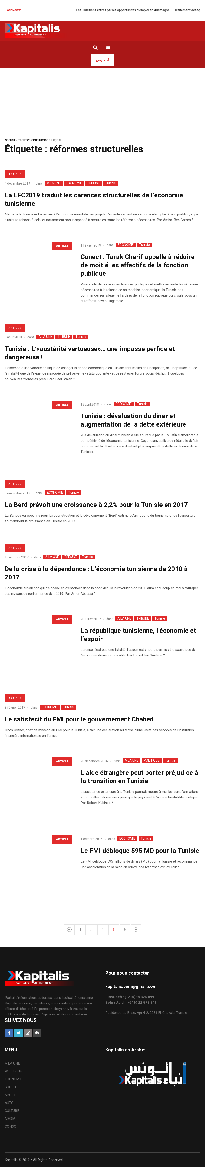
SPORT (10, 1094)
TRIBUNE (93, 183)
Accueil (10, 139)
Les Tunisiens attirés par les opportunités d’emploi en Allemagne (133, 10)
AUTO (9, 1102)
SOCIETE (12, 1087)
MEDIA (10, 1118)
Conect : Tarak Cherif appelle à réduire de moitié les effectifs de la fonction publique (138, 265)
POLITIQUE (151, 760)
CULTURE (12, 1110)
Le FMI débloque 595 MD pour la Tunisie (140, 851)
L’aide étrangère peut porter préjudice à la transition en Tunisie (139, 777)
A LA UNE (54, 183)
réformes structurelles (33, 139)
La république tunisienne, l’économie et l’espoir (138, 635)
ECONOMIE (74, 183)
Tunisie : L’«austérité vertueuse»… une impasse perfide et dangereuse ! (90, 353)
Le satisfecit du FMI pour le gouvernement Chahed (79, 719)
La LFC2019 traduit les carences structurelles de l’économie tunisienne (94, 200)
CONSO (10, 1126)
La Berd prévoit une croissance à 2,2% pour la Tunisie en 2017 (96, 505)
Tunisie (110, 183)
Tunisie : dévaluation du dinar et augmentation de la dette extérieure (133, 420)
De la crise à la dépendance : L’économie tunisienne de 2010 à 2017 (96, 573)
